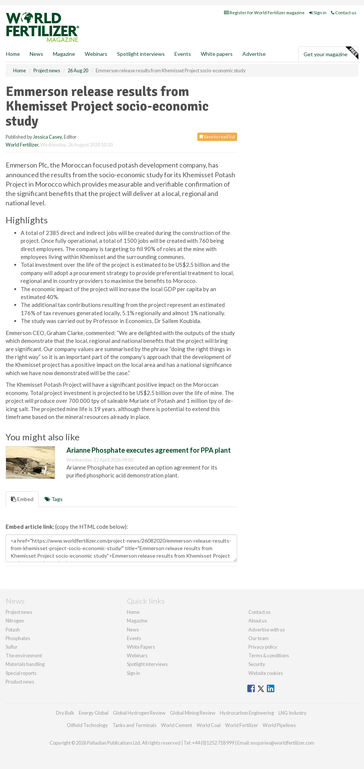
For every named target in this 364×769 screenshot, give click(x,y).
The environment (24, 655)
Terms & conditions (268, 655)
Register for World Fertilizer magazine (264, 12)
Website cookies (265, 673)
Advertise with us (266, 630)
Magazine (64, 54)
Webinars (96, 54)
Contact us (343, 12)
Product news (20, 682)
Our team (258, 638)
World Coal (209, 725)
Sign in (317, 12)
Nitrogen (15, 621)
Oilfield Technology (87, 725)
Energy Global (93, 713)
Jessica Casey (47, 137)
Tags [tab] (54, 499)
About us (257, 621)
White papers (217, 54)
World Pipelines (279, 725)
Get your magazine (331, 53)
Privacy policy (262, 647)
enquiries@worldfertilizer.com (282, 743)
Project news (19, 612)
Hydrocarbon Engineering (247, 713)
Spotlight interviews (141, 54)
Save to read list (217, 136)
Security (256, 664)
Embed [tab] (22, 499)
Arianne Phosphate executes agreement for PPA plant (148, 450)
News (133, 630)
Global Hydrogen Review (139, 713)
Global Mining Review (192, 713)
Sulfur (12, 647)
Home (13, 54)
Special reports (21, 673)
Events (182, 54)
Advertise (254, 54)
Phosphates (18, 638)
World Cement (176, 725)
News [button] (36, 54)
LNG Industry (292, 713)
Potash (13, 630)
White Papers (141, 647)
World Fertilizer (22, 145)
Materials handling (25, 664)
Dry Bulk (65, 713)
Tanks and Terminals (134, 725)
